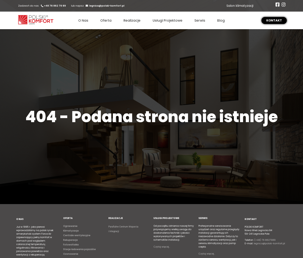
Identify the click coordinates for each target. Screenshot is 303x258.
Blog (221, 20)
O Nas (83, 20)
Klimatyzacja (71, 230)
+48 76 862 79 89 (53, 5)
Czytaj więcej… (161, 246)
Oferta (105, 20)
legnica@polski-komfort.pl (104, 5)
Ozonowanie (70, 253)
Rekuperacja (70, 240)
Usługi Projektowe (167, 20)
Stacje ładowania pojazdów (79, 249)
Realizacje (131, 20)
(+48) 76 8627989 (265, 240)
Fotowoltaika (71, 244)
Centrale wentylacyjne (76, 235)
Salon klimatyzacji (239, 5)
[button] (274, 20)
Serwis (199, 20)
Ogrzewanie (70, 226)
